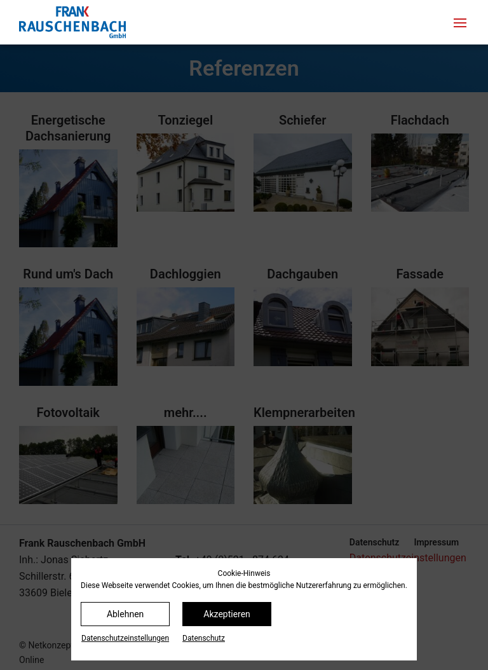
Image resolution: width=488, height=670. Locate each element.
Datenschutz (203, 638)
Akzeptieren (226, 614)
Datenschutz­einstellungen (125, 638)
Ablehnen (125, 614)
